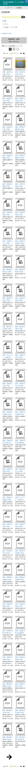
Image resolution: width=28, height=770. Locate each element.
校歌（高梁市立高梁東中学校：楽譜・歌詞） (20, 579)
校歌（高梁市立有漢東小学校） (20, 242)
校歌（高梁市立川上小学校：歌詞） (20, 470)
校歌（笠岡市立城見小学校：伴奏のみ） (7, 214)
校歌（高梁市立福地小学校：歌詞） (20, 605)
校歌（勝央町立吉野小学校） (20, 299)
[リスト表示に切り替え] (14, 49)
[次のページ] (21, 53)
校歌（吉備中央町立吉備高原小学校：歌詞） (20, 632)
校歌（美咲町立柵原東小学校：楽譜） (20, 157)
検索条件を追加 (7, 33)
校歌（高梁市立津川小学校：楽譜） (7, 525)
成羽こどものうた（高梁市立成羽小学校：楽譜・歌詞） (20, 499)
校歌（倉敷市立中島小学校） (7, 100)
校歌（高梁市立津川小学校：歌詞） (20, 525)
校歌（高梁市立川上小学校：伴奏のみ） (7, 242)
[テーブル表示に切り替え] (18, 49)
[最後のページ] (24, 53)
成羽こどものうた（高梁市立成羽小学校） (7, 356)
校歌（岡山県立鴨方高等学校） (20, 738)
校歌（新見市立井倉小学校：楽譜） (7, 73)
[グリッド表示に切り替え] (10, 49)
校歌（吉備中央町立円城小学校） (7, 442)
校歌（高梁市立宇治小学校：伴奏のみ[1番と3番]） (7, 385)
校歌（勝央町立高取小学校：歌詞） (20, 328)
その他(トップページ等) (10, 27)
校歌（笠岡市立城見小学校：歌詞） (20, 214)
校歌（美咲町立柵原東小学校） (20, 128)
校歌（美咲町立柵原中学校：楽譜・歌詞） (7, 185)
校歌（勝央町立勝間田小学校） (7, 738)
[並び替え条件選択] (15, 46)
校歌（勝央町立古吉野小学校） (7, 328)
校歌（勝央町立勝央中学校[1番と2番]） (20, 271)
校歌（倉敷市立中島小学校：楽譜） (7, 128)
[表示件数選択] (4, 46)
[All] (11, 17)
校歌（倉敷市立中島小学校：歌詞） (20, 100)
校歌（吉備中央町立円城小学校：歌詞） (7, 632)
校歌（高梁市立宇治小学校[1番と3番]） (20, 385)
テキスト (6, 24)
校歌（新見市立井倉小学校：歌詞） (20, 73)
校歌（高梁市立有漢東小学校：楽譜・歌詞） (7, 499)
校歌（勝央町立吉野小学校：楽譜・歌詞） (7, 712)
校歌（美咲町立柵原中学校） (7, 157)
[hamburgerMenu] (26, 1)
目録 (5, 21)
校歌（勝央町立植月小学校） (7, 299)
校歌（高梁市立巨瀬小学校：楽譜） (7, 658)
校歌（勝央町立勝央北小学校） (7, 271)
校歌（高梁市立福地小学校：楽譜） (7, 605)
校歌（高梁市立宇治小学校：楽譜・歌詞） (7, 552)
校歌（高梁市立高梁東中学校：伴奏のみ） (20, 413)
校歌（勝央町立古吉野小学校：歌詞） (20, 712)
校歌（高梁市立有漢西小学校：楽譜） (20, 552)
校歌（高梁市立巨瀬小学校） (7, 470)
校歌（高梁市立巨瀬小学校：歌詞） (20, 658)
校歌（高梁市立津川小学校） (20, 356)
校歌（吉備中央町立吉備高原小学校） (20, 442)
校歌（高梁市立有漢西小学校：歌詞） (7, 579)
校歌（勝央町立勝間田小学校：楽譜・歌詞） (7, 685)
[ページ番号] (11, 53)
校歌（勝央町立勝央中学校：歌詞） (20, 685)
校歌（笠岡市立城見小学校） (20, 185)
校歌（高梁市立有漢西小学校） (7, 413)
